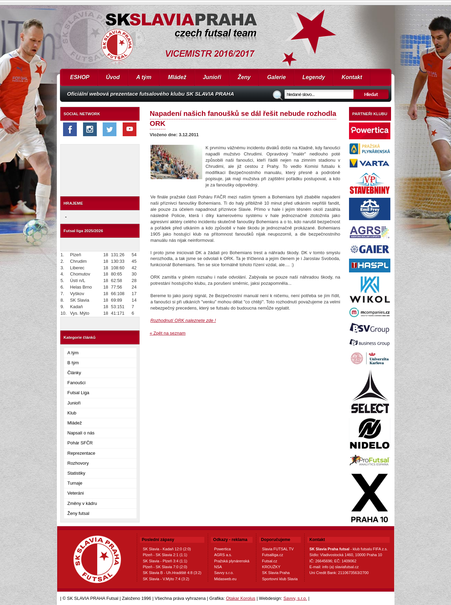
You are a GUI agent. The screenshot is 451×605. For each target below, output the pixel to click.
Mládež (177, 77)
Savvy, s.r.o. (295, 598)
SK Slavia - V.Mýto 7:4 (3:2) (166, 579)
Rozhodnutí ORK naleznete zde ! (183, 320)
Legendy (314, 77)
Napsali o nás (81, 432)
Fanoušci (77, 382)
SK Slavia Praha (276, 573)
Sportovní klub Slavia (280, 579)
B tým (73, 362)
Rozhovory (78, 463)
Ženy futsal (79, 513)
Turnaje (75, 483)
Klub (72, 412)
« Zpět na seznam (168, 333)
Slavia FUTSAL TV (278, 549)
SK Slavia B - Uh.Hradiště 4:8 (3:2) (172, 573)
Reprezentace (81, 453)
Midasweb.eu (225, 579)
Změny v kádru (82, 503)
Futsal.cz (269, 561)
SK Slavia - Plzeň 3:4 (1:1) (165, 561)
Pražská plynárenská (231, 561)
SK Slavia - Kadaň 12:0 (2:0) (167, 549)
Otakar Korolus (240, 598)
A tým (144, 77)
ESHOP (80, 77)
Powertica (222, 549)
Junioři (212, 77)
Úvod (113, 77)
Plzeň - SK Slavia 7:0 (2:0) (165, 567)
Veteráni (76, 493)
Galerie (276, 77)
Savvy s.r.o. (224, 573)
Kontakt (351, 77)
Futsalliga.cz (272, 555)
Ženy (244, 77)
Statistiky (76, 473)
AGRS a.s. (223, 555)
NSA (218, 567)
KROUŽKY (271, 567)
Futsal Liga (79, 392)
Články (74, 372)
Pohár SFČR (80, 442)
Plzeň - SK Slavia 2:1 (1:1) (165, 555)
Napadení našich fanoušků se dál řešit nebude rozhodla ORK (243, 118)
